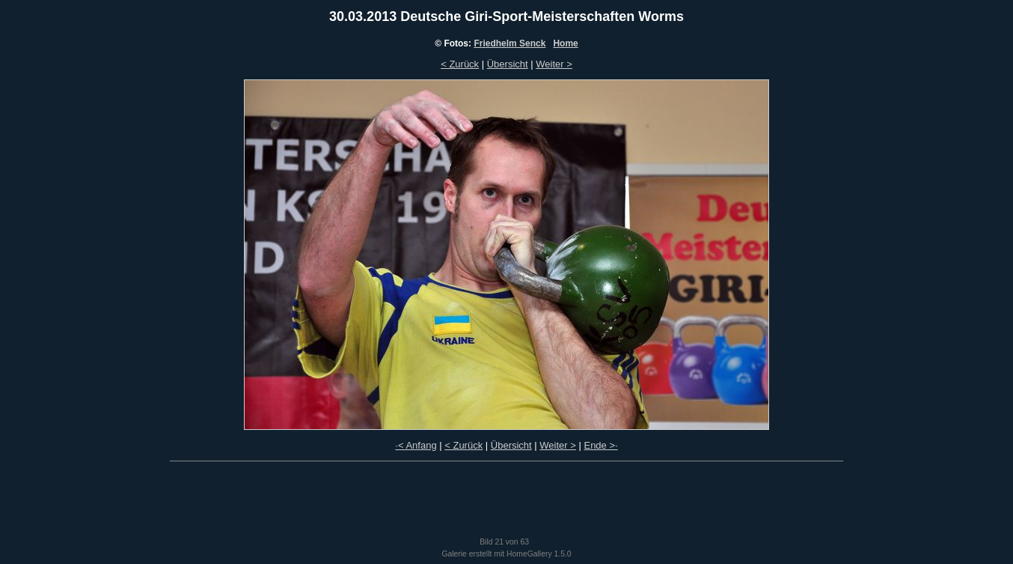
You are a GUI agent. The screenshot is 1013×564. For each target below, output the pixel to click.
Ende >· (600, 445)
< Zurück (460, 64)
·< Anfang (415, 445)
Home (565, 43)
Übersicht (507, 64)
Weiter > (554, 64)
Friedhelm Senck (509, 43)
